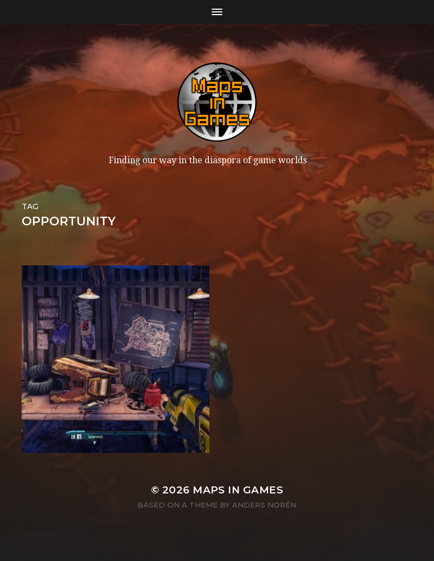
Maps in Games (238, 490)
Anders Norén (264, 504)
